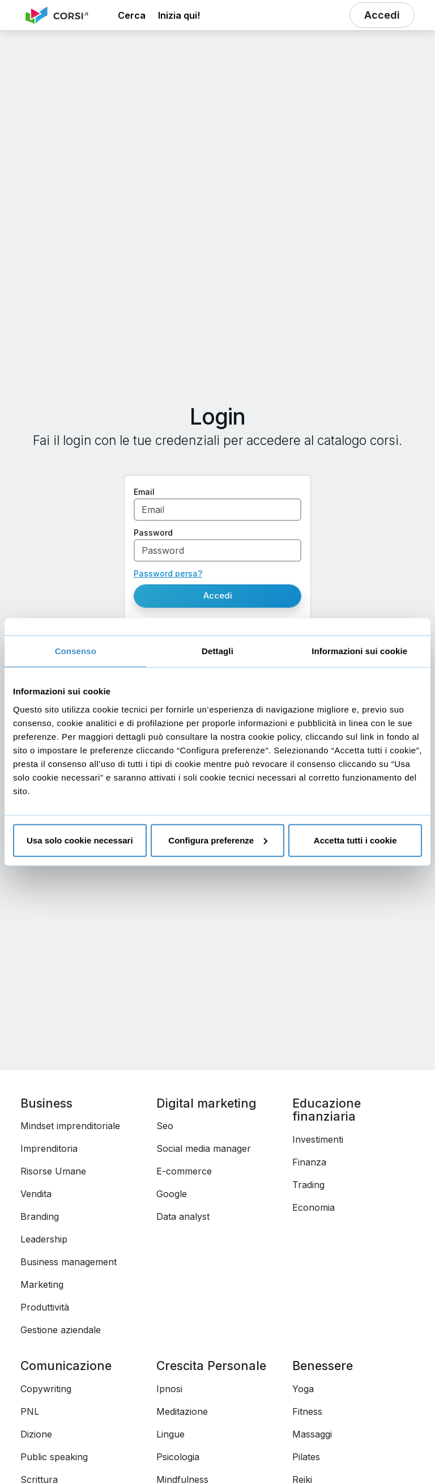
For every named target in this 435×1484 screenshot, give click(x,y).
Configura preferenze (217, 840)
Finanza (309, 1162)
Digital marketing (206, 1103)
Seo (164, 1125)
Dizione (36, 1434)
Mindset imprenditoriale (70, 1125)
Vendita (36, 1193)
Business (46, 1103)
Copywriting (45, 1388)
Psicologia (177, 1456)
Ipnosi (169, 1388)
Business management (68, 1261)
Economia (313, 1207)
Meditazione (182, 1411)
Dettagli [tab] (217, 651)
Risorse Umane (53, 1171)
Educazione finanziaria (326, 1109)
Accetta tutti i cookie (355, 840)
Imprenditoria (49, 1148)
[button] (132, 15)
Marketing (41, 1284)
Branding (39, 1216)
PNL (29, 1411)
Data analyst (183, 1216)
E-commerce (184, 1171)
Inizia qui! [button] (179, 15)
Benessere (322, 1365)
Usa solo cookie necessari (80, 840)
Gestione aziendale (60, 1329)
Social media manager (203, 1148)
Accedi (217, 595)
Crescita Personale (211, 1365)
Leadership (43, 1239)
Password (153, 532)
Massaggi (312, 1434)
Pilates (306, 1456)
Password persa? (168, 573)
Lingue (170, 1434)
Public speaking (54, 1456)
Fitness (307, 1411)
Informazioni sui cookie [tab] (359, 651)
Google (171, 1193)
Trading (308, 1184)
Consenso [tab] (75, 651)
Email (144, 492)
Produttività (44, 1307)
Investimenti (317, 1139)
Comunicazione (66, 1365)
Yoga (303, 1388)
